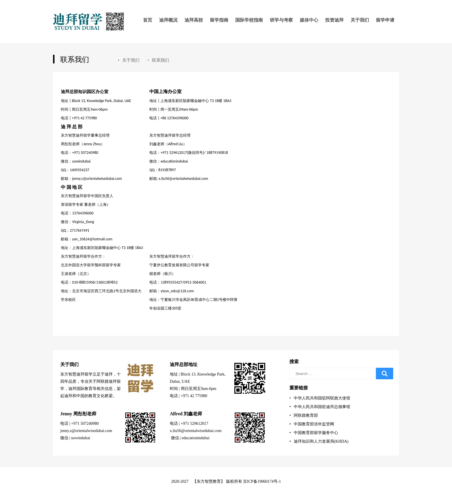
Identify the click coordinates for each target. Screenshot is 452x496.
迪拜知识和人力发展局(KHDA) (319, 441)
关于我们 (360, 20)
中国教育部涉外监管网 (311, 424)
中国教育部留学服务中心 (313, 433)
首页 (147, 20)
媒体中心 (309, 20)
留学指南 (219, 20)
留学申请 (385, 20)
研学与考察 (281, 20)
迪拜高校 (193, 20)
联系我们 (158, 60)
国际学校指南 (249, 20)
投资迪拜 (334, 20)
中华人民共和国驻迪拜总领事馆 (319, 407)
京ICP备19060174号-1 (262, 481)
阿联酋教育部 (303, 415)
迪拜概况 (168, 20)
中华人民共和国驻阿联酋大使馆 (319, 398)
